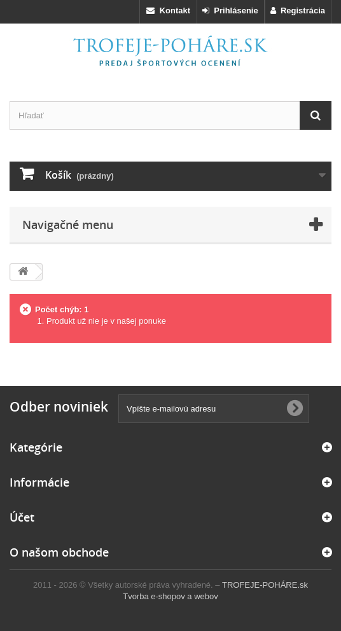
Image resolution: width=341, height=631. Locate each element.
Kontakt (168, 10)
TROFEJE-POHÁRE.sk (265, 585)
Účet (22, 517)
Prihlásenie (230, 10)
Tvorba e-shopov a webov (170, 596)
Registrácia (297, 10)
